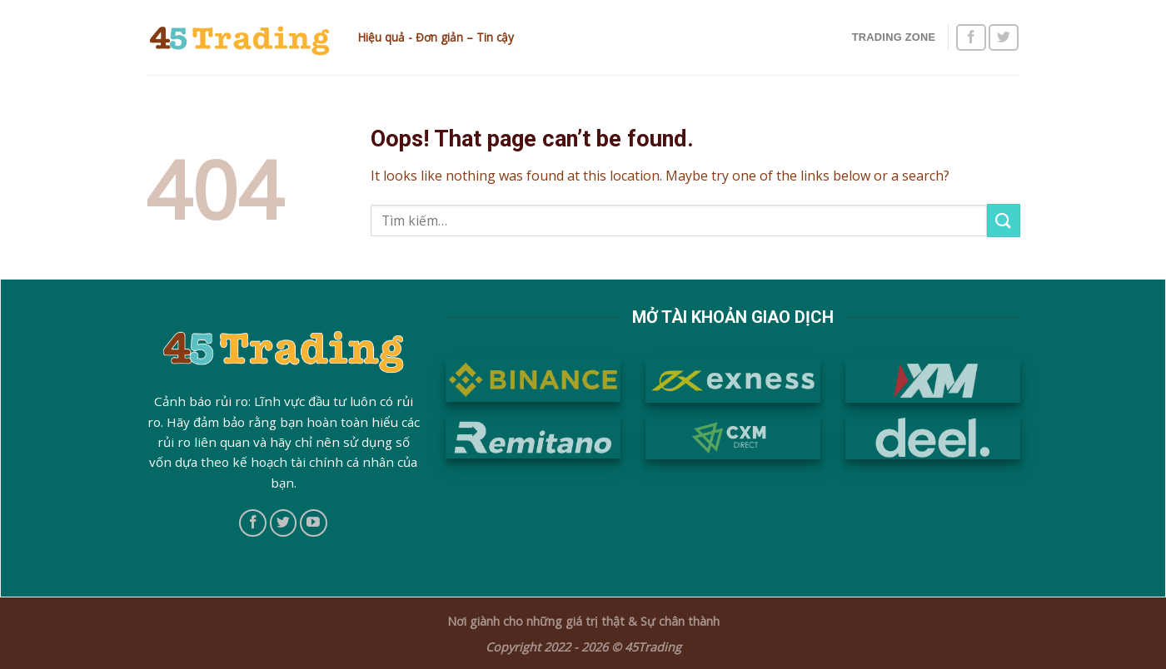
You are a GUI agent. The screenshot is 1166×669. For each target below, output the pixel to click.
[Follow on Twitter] (1004, 38)
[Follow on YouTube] (313, 523)
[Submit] (1003, 220)
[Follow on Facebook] (971, 38)
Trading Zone (893, 37)
